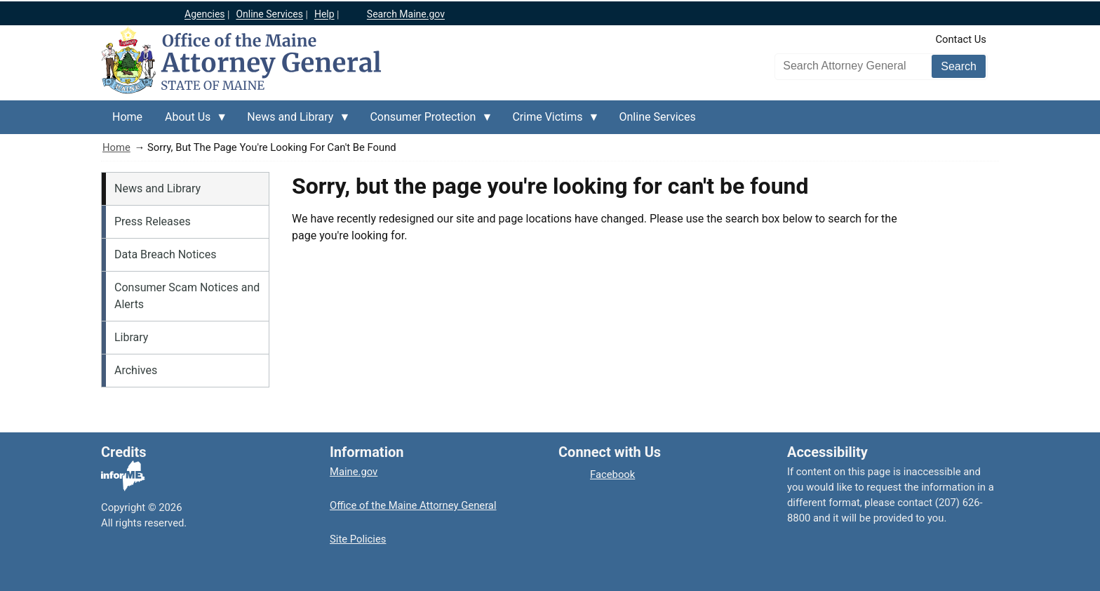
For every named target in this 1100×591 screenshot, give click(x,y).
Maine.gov (353, 471)
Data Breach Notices (165, 254)
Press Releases (152, 221)
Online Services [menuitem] (657, 117)
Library (131, 337)
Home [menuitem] (127, 117)
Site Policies (358, 539)
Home (116, 147)
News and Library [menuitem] (293, 122)
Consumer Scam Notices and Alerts (187, 296)
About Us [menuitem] (190, 122)
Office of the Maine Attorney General (413, 505)
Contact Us (960, 39)
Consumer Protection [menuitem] (425, 122)
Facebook (612, 474)
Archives (135, 370)
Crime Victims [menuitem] (550, 122)
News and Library (157, 188)
